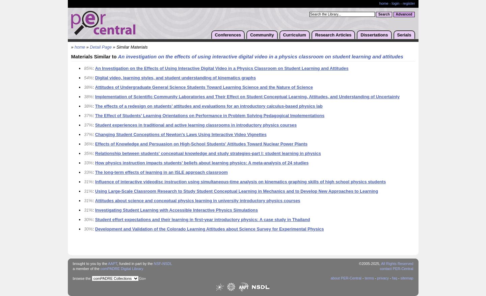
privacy (382, 278)
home (383, 3)
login (396, 3)
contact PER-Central (396, 269)
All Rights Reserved (397, 264)
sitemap (406, 278)
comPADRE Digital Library (122, 269)
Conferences (228, 34)
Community (262, 34)
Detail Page (101, 47)
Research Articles (333, 34)
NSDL (167, 264)
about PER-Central (346, 278)
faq (394, 278)
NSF (157, 264)
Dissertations (374, 34)
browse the (82, 278)
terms (369, 278)
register (409, 3)
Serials (404, 34)
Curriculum (294, 34)
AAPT (112, 264)
